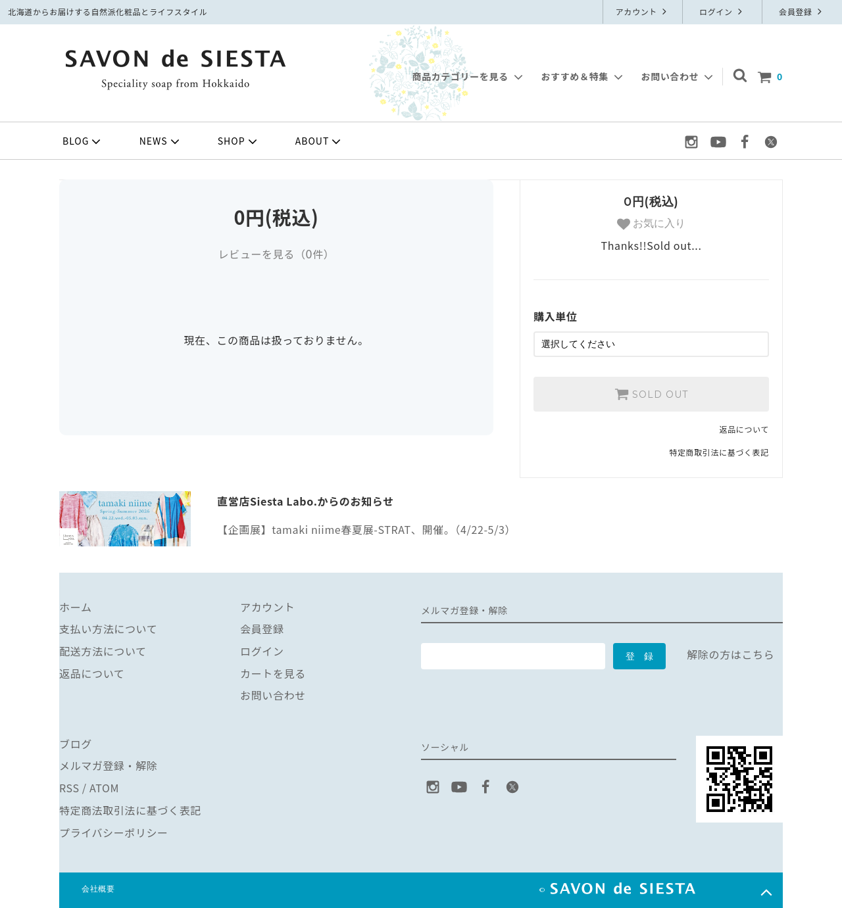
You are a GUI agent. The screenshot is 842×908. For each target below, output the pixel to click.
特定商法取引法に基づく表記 (130, 810)
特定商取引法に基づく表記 (719, 452)
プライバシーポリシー (113, 832)
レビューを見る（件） (276, 254)
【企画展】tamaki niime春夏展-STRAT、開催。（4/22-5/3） (366, 529)
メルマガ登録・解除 (108, 765)
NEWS (160, 141)
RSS (69, 788)
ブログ (75, 744)
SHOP (239, 141)
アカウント (643, 11)
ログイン (722, 11)
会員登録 (802, 11)
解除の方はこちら (730, 654)
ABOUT (319, 141)
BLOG (82, 141)
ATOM (104, 788)
